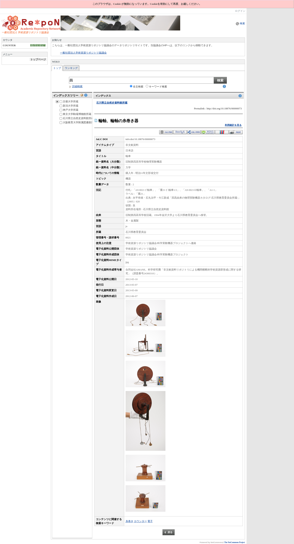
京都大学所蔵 (69, 101)
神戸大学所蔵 (69, 109)
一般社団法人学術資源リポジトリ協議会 (83, 52)
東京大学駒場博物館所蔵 (75, 114)
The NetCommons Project (234, 542)
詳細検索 (76, 86)
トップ (57, 68)
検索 (240, 23)
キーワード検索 (156, 86)
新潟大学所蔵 (69, 105)
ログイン (240, 10)
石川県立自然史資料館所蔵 (77, 118)
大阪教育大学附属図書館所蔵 (78, 122)
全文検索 (136, 86)
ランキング (71, 68)
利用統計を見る (233, 125)
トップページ (38, 59)
